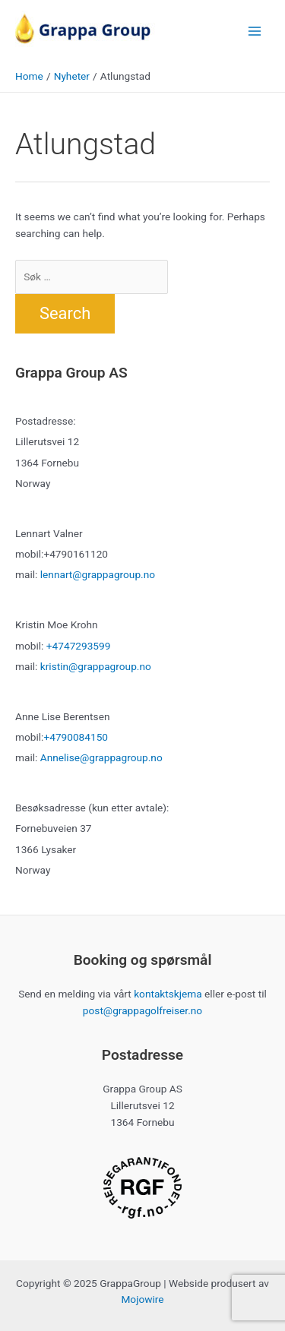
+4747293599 (78, 646)
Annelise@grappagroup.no (101, 757)
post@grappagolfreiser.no (142, 1010)
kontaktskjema (168, 994)
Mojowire (142, 1299)
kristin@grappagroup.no (95, 666)
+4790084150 (75, 737)
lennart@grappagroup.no (97, 574)
